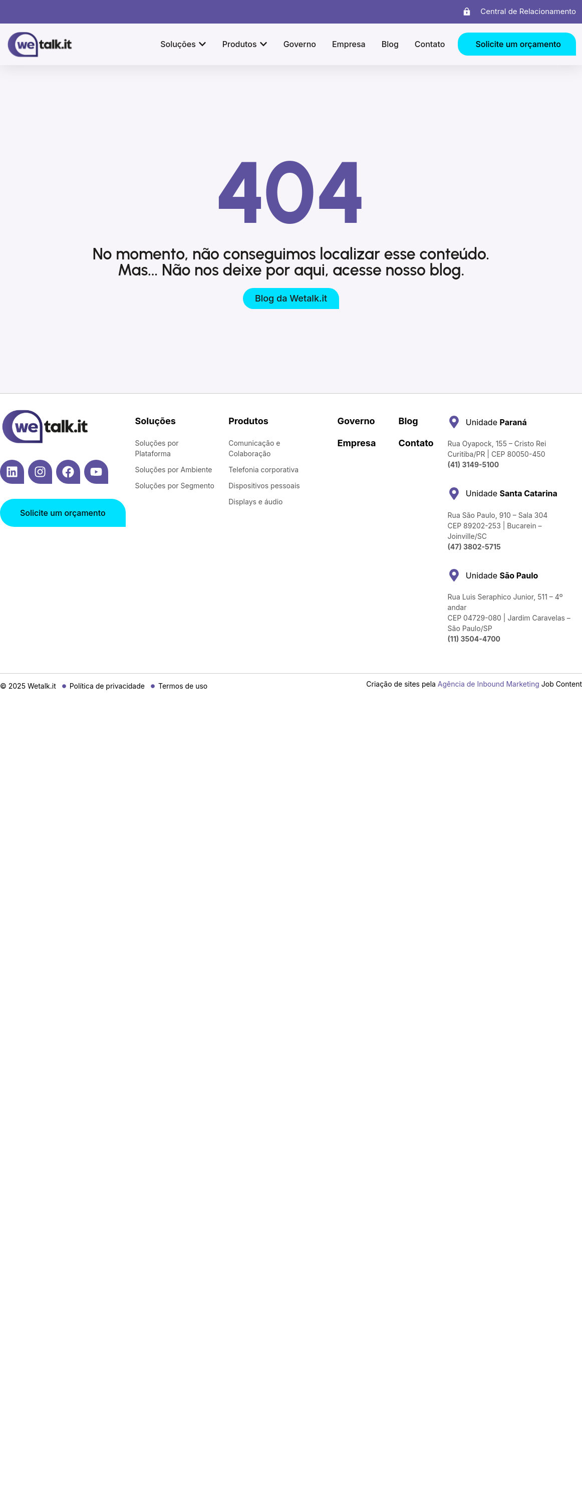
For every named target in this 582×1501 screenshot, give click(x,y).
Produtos (248, 421)
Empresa (357, 443)
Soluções (155, 421)
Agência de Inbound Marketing (488, 684)
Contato (415, 443)
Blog (408, 421)
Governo (356, 421)
